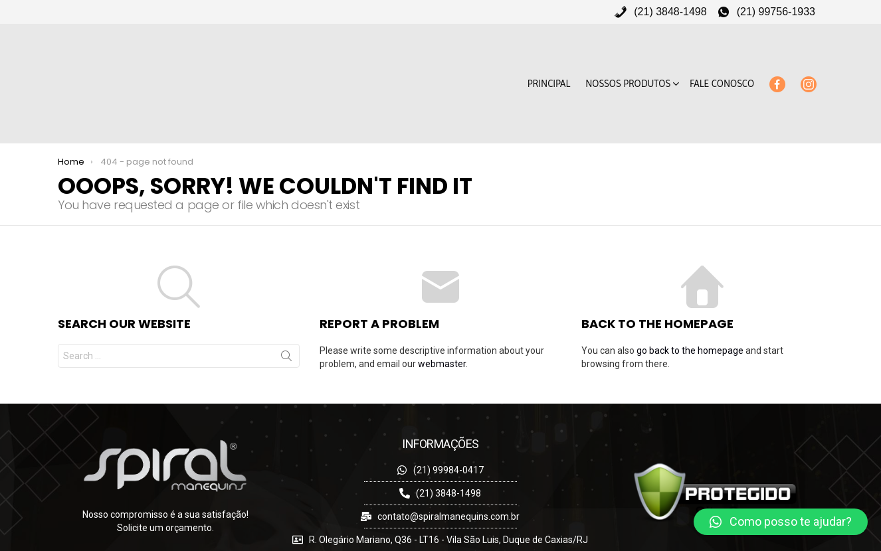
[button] (781, 522)
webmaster (442, 334)
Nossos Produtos (627, 78)
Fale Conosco (722, 69)
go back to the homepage (689, 320)
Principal (549, 69)
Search (286, 328)
